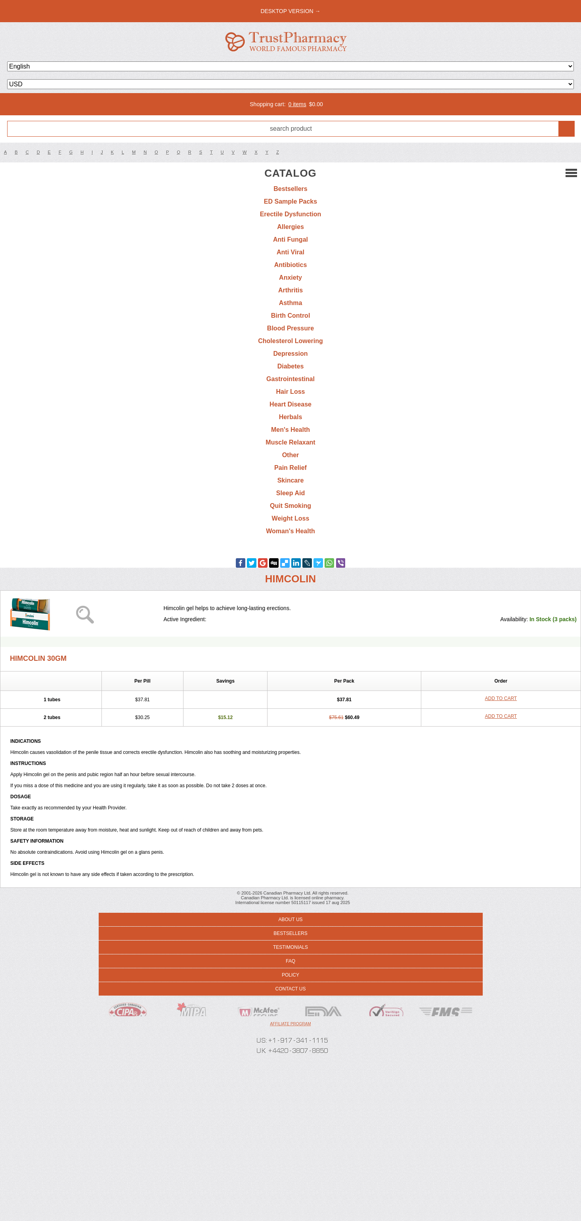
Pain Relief (290, 467)
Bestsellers (290, 188)
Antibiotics (290, 264)
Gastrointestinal (290, 379)
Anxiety (290, 277)
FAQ (290, 961)
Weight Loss (291, 518)
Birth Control (290, 315)
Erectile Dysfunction (290, 214)
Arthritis (290, 290)
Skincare (290, 480)
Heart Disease (290, 404)
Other (290, 455)
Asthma (290, 303)
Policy (290, 975)
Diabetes (290, 366)
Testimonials (290, 947)
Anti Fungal (290, 239)
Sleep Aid (290, 493)
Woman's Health (290, 531)
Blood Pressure (290, 328)
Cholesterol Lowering (290, 341)
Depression (290, 353)
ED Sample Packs (290, 201)
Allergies (290, 226)
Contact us (290, 989)
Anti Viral (290, 252)
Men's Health (290, 429)
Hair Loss (290, 391)
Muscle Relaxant (290, 442)
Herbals (290, 417)
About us (290, 919)
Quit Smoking (290, 505)
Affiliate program (290, 1024)
